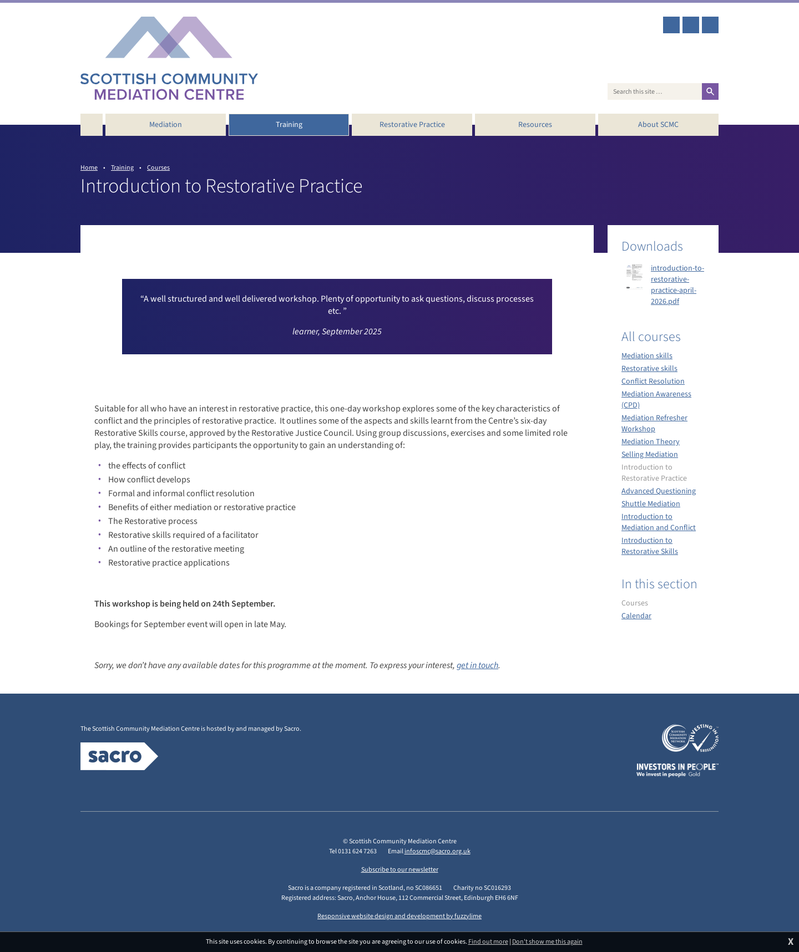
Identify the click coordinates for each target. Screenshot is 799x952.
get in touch (477, 665)
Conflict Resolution (653, 381)
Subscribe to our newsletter (399, 869)
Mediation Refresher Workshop (654, 424)
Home (89, 167)
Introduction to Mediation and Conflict (658, 522)
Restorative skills (649, 368)
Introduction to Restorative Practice (654, 473)
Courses (158, 167)
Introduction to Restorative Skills (649, 546)
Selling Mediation (649, 454)
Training (122, 167)
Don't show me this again (547, 942)
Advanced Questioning (658, 491)
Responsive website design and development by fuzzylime (399, 916)
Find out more (488, 942)
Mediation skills (646, 356)
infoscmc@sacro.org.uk (437, 851)
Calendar (636, 616)
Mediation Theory (650, 441)
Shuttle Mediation (650, 504)
